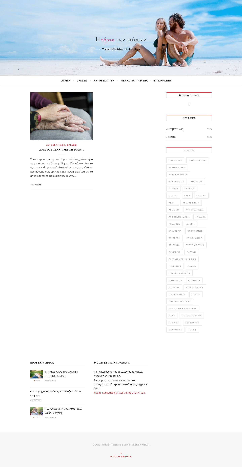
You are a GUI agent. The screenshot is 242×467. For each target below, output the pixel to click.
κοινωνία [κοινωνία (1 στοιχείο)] (194, 280)
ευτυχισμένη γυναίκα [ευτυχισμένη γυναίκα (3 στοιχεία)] (182, 259)
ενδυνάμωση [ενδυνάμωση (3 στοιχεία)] (196, 231)
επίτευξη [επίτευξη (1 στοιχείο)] (174, 238)
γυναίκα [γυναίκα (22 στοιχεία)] (201, 217)
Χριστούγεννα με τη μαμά (61, 149)
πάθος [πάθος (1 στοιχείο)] (196, 294)
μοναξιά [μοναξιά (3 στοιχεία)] (174, 287)
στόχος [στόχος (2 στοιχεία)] (174, 322)
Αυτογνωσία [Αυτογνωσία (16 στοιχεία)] (176, 181)
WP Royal (144, 444)
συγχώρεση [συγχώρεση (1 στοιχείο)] (192, 322)
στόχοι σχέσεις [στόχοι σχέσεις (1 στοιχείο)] (191, 315)
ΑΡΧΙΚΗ (66, 80)
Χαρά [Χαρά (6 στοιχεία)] (187, 195)
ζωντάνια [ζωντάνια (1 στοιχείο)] (175, 266)
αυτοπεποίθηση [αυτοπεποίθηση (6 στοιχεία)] (179, 217)
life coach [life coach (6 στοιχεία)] (176, 160)
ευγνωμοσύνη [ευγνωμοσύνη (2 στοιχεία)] (195, 245)
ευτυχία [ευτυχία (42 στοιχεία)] (192, 252)
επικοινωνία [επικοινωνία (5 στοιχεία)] (194, 238)
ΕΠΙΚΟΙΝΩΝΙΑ (163, 80)
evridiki (37, 184)
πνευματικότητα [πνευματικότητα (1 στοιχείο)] (180, 301)
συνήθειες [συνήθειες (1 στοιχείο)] (175, 329)
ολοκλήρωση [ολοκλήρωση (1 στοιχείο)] (177, 294)
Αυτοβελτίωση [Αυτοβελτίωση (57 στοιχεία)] (178, 174)
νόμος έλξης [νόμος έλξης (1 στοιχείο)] (195, 287)
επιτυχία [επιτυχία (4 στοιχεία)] (174, 245)
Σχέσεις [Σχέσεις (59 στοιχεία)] (189, 188)
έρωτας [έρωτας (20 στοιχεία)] (201, 195)
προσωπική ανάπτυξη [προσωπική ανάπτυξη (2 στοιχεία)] (183, 308)
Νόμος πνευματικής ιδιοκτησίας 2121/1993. (120, 392)
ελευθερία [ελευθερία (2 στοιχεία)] (175, 231)
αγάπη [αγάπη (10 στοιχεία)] (172, 202)
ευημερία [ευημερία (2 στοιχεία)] (174, 252)
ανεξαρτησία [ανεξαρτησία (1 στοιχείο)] (191, 202)
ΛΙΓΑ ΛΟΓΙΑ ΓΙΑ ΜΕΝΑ (134, 80)
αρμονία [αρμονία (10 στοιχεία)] (174, 209)
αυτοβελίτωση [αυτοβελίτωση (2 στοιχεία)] (195, 209)
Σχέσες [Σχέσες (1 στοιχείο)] (173, 195)
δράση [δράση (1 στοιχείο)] (190, 224)
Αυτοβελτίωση (104, 80)
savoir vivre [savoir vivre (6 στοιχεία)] (177, 167)
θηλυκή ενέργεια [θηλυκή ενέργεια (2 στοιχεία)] (179, 273)
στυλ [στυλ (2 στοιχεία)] (172, 315)
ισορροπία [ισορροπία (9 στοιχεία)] (175, 280)
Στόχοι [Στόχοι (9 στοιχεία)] (173, 188)
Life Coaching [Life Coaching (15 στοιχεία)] (198, 160)
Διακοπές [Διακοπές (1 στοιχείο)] (197, 181)
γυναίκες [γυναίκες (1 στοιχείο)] (174, 224)
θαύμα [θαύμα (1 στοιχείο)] (192, 266)
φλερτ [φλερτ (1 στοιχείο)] (192, 329)
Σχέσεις (82, 80)
